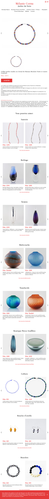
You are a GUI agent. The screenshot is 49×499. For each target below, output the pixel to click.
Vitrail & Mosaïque (19, 11)
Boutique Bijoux (6, 9)
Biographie (44, 9)
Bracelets (24, 457)
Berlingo (24, 160)
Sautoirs (24, 119)
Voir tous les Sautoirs (24, 150)
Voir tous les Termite (24, 235)
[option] (24, 33)
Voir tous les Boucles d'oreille (24, 447)
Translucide (24, 288)
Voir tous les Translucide (24, 321)
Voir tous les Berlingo (25, 192)
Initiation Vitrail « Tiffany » (33, 9)
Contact (33, 11)
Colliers (24, 374)
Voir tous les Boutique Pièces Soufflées (24, 364)
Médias (27, 11)
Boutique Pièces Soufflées (18, 9)
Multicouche (24, 245)
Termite (24, 202)
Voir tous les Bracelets (24, 489)
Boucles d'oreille (24, 416)
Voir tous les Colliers (24, 405)
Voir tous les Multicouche (24, 278)
